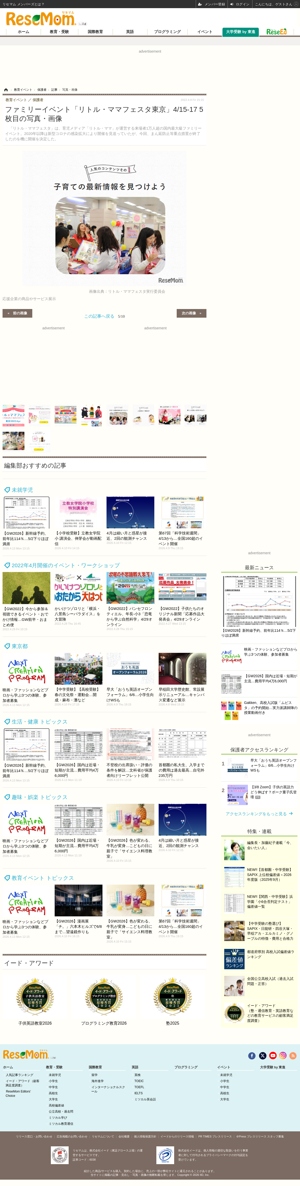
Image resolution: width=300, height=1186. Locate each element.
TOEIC (139, 1081)
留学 (95, 1075)
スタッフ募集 (275, 1136)
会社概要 (124, 1136)
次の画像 (189, 313)
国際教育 (95, 32)
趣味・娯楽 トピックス (40, 797)
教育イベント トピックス (43, 878)
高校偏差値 (56, 1105)
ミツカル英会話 (145, 1099)
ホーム (23, 32)
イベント (205, 32)
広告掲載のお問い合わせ (72, 1136)
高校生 (53, 1093)
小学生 (53, 1081)
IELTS (138, 1093)
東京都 (20, 646)
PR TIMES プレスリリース (215, 1136)
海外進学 (98, 1081)
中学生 (53, 1087)
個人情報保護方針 (145, 1136)
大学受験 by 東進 (240, 32)
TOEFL (139, 1087)
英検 (137, 1075)
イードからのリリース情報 (177, 1136)
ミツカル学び (58, 1117)
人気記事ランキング (19, 1075)
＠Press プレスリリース (251, 1136)
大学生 (53, 1099)
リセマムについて (103, 1136)
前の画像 (20, 313)
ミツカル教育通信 (61, 1124)
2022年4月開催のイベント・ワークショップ (66, 565)
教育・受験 (59, 32)
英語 (130, 32)
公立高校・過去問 (61, 1111)
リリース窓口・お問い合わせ (34, 1136)
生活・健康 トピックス (40, 722)
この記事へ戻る (104, 316)
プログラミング (167, 32)
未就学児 (22, 490)
